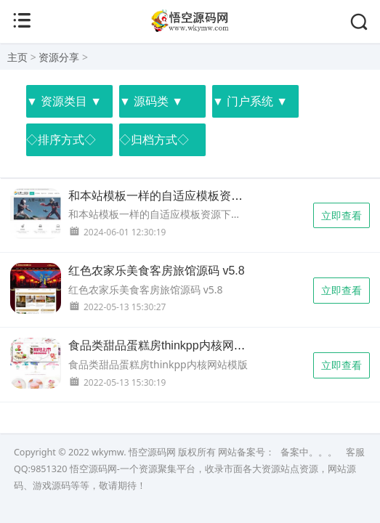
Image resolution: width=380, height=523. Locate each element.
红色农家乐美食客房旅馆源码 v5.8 (156, 270)
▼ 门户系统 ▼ (250, 101)
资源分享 (59, 57)
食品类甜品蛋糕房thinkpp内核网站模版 (168, 345)
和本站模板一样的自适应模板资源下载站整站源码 (196, 196)
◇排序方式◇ (61, 139)
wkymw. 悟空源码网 (134, 452)
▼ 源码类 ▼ (151, 101)
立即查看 (341, 215)
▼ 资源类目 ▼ (64, 101)
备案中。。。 (308, 452)
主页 (17, 57)
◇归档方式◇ (154, 139)
